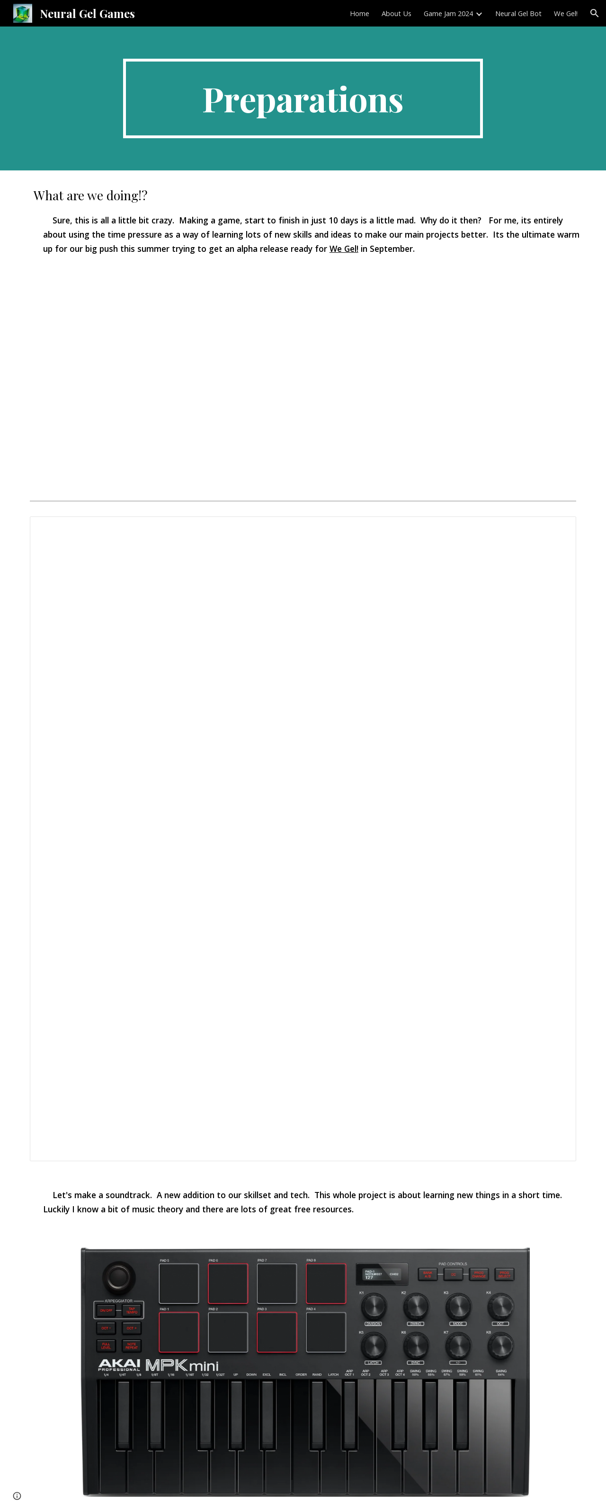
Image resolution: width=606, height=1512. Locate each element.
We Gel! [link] (566, 13)
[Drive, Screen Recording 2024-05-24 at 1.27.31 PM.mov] (303, 384)
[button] (594, 13)
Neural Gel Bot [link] (518, 13)
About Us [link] (396, 13)
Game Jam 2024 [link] (448, 13)
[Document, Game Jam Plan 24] (303, 838)
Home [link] (359, 13)
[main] (303, 98)
